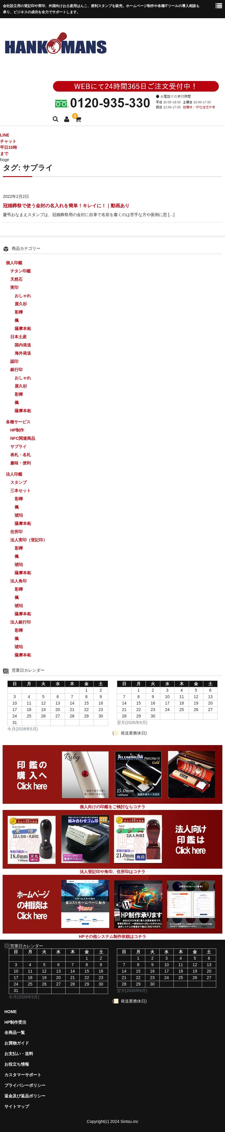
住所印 (16, 531)
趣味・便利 (20, 463)
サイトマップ (16, 1106)
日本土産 (18, 336)
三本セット (20, 490)
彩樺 (19, 312)
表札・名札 (20, 454)
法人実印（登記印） (28, 540)
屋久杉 (21, 303)
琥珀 (19, 515)
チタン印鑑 (20, 271)
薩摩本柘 (23, 328)
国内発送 (23, 345)
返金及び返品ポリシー (24, 1096)
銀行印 (16, 369)
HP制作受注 (15, 1022)
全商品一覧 (14, 1032)
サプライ (18, 446)
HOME (10, 1011)
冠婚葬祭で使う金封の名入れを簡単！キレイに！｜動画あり (66, 205)
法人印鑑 (14, 474)
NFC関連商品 (22, 438)
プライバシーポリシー (24, 1085)
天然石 (16, 279)
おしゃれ (23, 295)
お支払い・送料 (18, 1053)
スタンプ (18, 482)
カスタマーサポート (22, 1074)
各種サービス (18, 422)
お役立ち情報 (16, 1064)
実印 (14, 287)
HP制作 (17, 430)
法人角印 (18, 581)
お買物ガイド (16, 1043)
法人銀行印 (20, 622)
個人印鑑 (14, 262)
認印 (14, 361)
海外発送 (23, 353)
